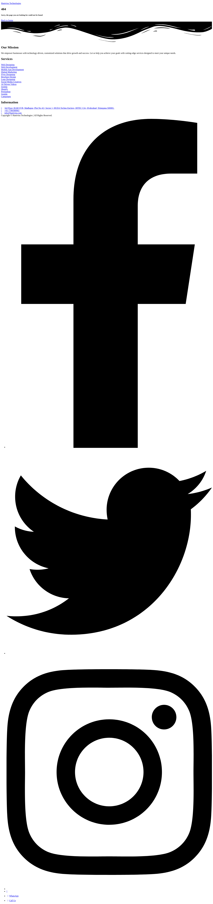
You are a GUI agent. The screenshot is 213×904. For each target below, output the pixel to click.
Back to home (7, 20)
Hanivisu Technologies (11, 3)
